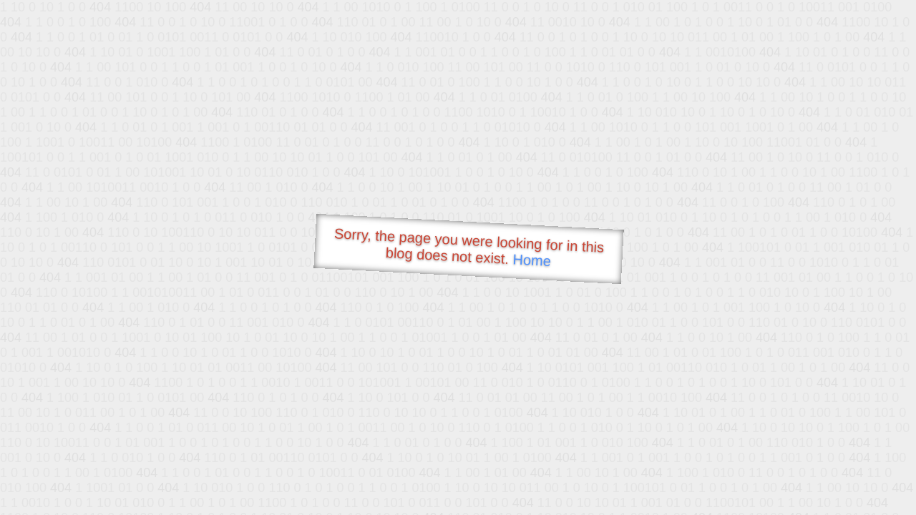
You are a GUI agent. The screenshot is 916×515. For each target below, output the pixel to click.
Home (531, 260)
